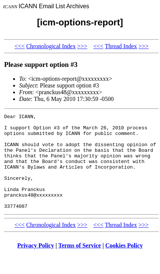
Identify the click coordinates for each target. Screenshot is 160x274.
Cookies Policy (124, 264)
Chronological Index (51, 46)
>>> (82, 46)
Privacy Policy (35, 264)
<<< (20, 46)
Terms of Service (79, 264)
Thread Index (121, 46)
